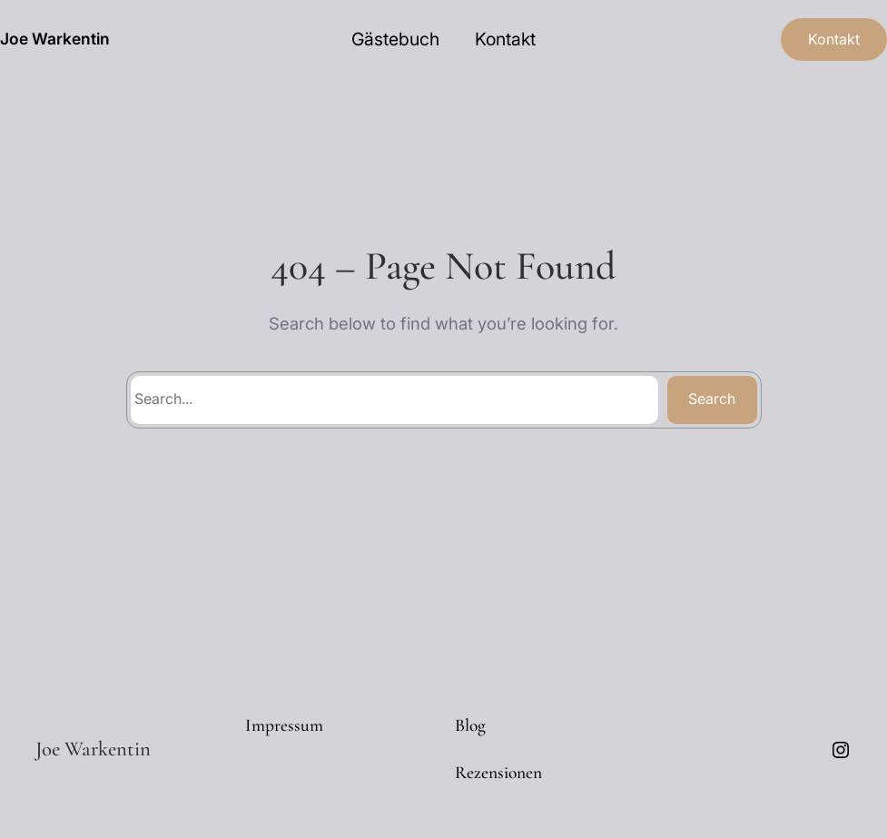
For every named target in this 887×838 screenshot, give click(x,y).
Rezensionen (498, 773)
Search (711, 398)
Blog (470, 725)
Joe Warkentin (55, 38)
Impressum (284, 725)
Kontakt (834, 39)
